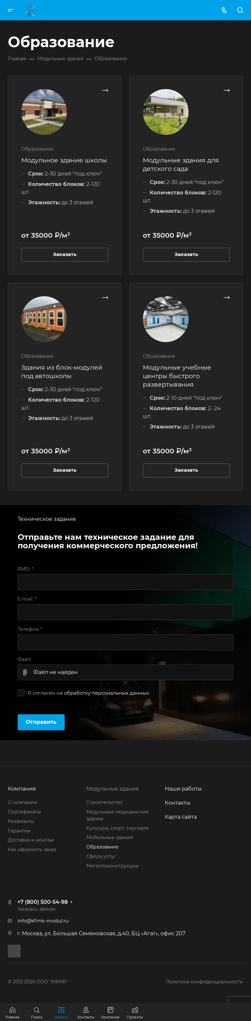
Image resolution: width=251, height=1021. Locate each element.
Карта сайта (181, 817)
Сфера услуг (101, 856)
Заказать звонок (36, 909)
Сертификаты (24, 811)
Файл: (25, 659)
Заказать (64, 254)
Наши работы (183, 789)
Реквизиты (21, 821)
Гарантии (19, 830)
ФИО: (25, 569)
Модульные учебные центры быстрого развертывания (177, 375)
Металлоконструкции (112, 865)
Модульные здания (112, 789)
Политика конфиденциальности (204, 981)
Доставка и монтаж (31, 840)
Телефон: (30, 629)
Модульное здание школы (64, 160)
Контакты (178, 803)
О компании (22, 802)
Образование (102, 846)
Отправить (41, 722)
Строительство (104, 802)
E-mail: (27, 599)
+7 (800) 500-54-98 (42, 902)
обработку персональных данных (106, 693)
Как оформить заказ (32, 849)
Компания (22, 789)
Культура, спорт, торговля (117, 828)
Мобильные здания (109, 837)
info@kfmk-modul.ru (43, 921)
